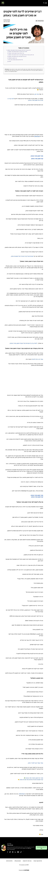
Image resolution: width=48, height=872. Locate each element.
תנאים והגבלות (18, 860)
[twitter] (10, 851)
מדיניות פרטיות (9, 860)
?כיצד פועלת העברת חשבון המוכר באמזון (16, 53)
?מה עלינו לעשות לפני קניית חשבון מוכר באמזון (17, 56)
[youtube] (18, 851)
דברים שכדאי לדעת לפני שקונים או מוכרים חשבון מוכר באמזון (19, 50)
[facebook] (7, 851)
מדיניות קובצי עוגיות (38, 860)
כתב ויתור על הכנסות (27, 860)
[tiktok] (21, 851)
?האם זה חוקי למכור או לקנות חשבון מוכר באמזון (17, 51)
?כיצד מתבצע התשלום (12, 58)
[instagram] (12, 851)
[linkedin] (15, 851)
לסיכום (9, 61)
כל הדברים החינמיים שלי (41, 847)
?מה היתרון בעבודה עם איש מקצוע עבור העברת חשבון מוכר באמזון (21, 54)
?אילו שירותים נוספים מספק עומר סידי (15, 59)
